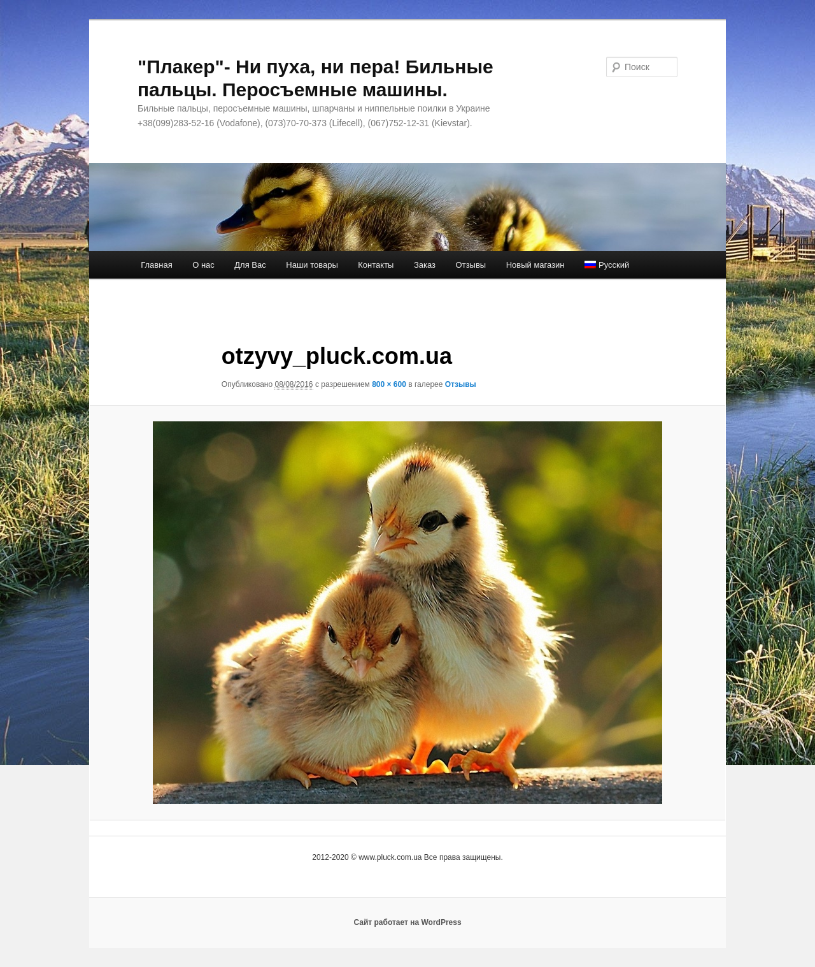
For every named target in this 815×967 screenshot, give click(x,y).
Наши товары (312, 265)
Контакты (375, 265)
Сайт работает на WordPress (407, 922)
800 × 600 (389, 384)
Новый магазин (535, 265)
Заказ (425, 265)
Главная (156, 265)
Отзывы (471, 265)
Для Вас (250, 265)
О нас (203, 265)
